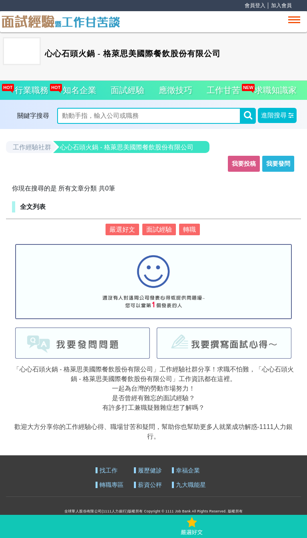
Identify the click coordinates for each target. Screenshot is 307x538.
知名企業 (77, 88)
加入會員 (281, 5)
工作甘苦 (223, 90)
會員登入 (255, 5)
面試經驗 (127, 90)
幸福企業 (188, 471)
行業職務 (29, 88)
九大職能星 (191, 485)
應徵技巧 (175, 90)
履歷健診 (150, 471)
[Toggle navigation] (294, 20)
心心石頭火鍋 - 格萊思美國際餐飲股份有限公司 (126, 147)
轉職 (189, 229)
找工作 (109, 471)
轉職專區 (112, 485)
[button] (277, 115)
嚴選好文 (122, 229)
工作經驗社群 (32, 147)
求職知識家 (273, 88)
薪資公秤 (150, 485)
